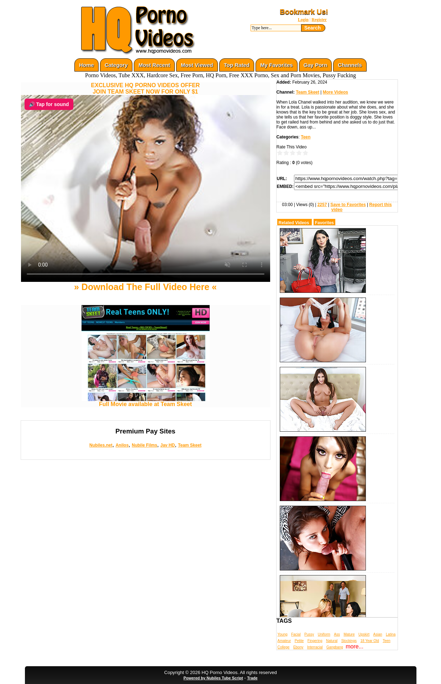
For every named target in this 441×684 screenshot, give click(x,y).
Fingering (315, 641)
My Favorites (276, 65)
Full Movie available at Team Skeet (146, 401)
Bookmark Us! (304, 12)
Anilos (122, 445)
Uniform (324, 634)
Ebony (298, 647)
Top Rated (237, 65)
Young (283, 634)
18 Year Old (369, 641)
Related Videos (294, 222)
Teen (305, 137)
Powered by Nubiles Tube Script (213, 678)
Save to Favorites (348, 204)
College (284, 647)
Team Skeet (189, 445)
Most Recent (154, 65)
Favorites (324, 222)
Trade (252, 678)
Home (86, 65)
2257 (322, 204)
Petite (299, 641)
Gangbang (334, 647)
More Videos (335, 92)
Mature (349, 634)
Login (303, 19)
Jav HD (167, 445)
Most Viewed (197, 65)
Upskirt (363, 634)
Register (319, 19)
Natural (331, 641)
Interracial (315, 647)
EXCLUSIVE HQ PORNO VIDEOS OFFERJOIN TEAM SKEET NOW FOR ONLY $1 (145, 88)
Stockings (349, 641)
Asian (377, 634)
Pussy (309, 634)
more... (354, 646)
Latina (390, 634)
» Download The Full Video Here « (145, 287)
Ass (337, 634)
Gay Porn (315, 65)
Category (116, 65)
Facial (296, 634)
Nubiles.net (100, 445)
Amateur (284, 641)
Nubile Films (144, 445)
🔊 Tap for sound (49, 104)
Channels (350, 65)
